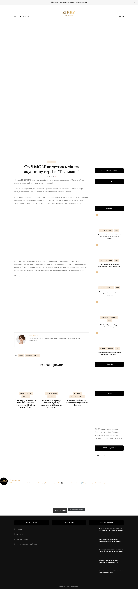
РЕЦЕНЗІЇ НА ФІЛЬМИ (109, 317)
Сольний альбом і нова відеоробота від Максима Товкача (77, 402)
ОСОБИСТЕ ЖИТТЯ (106, 348)
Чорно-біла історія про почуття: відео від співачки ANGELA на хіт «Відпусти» (51, 403)
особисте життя (32, 355)
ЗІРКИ (64, 586)
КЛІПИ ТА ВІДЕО (25, 393)
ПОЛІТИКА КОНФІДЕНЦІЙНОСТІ (26, 544)
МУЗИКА (51, 162)
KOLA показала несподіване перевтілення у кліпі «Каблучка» (109, 265)
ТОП (116, 230)
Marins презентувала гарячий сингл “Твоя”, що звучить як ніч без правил (109, 294)
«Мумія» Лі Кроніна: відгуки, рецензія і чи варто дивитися (109, 326)
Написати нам (82, 2)
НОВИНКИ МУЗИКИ (77, 397)
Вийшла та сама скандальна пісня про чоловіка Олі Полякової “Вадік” (109, 237)
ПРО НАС (19, 529)
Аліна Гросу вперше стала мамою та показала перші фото (109, 353)
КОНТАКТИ (19, 534)
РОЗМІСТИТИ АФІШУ (23, 539)
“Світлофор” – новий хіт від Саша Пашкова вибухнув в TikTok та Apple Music (25, 403)
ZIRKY (21, 355)
